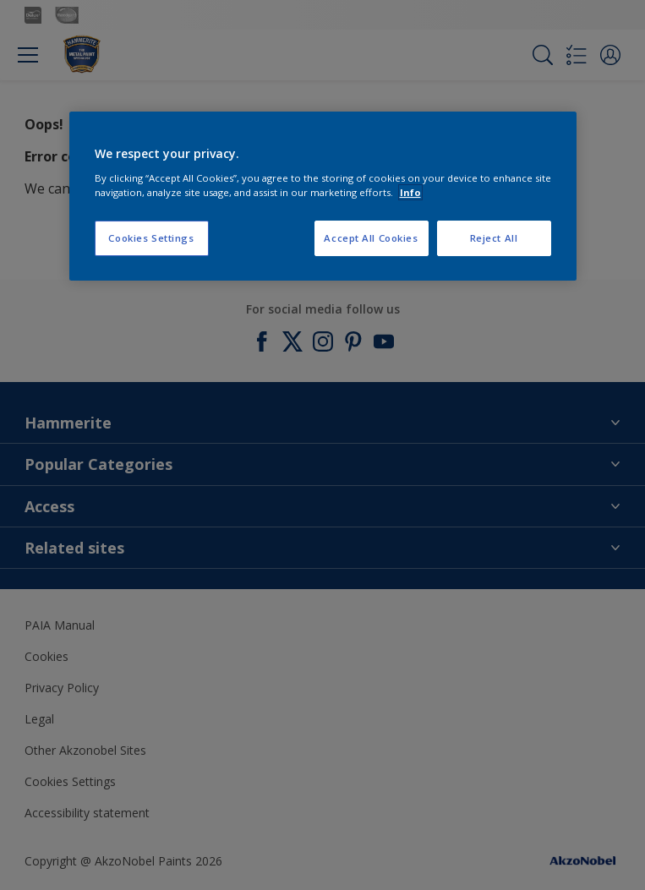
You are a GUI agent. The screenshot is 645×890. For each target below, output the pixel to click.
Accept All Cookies (371, 238)
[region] (323, 196)
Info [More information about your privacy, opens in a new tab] (410, 192)
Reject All (494, 238)
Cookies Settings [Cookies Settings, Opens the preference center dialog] (151, 238)
